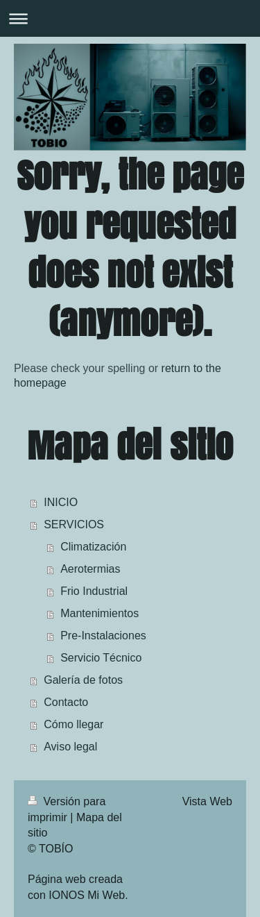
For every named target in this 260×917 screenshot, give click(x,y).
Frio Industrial (94, 591)
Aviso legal (70, 746)
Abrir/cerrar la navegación (130, 18)
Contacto (66, 702)
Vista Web (207, 801)
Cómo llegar (73, 724)
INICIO (61, 502)
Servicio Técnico (100, 658)
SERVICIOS (74, 524)
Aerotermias (90, 569)
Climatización (93, 547)
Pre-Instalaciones (103, 635)
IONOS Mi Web (87, 895)
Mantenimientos (99, 613)
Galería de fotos (83, 680)
